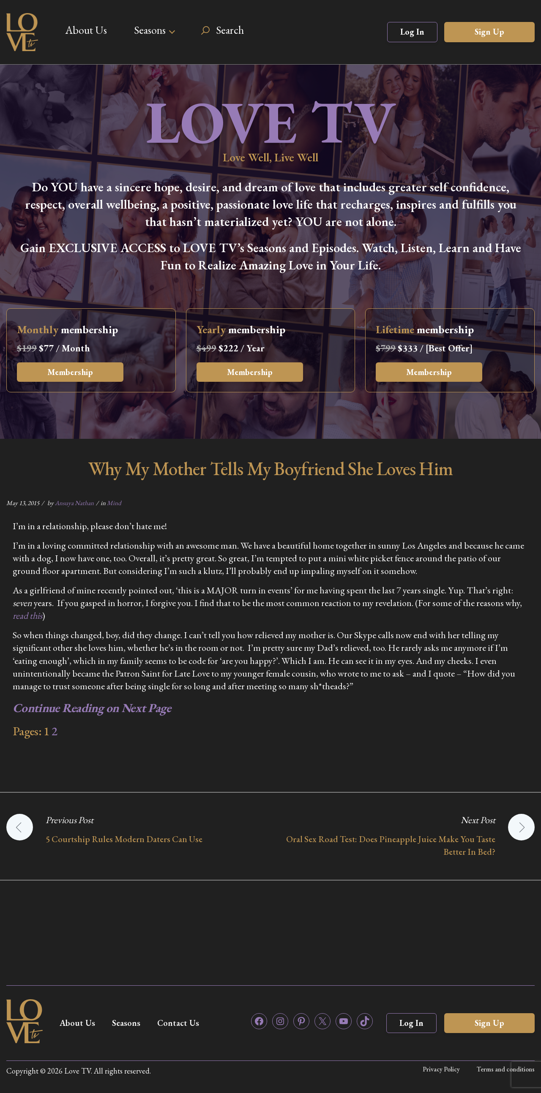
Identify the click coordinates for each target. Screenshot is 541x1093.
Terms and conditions (506, 1069)
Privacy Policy (441, 1069)
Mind (114, 503)
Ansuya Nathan (74, 503)
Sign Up (489, 31)
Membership (70, 372)
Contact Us (178, 1022)
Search (230, 30)
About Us (86, 30)
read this (27, 615)
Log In (412, 31)
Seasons (150, 30)
